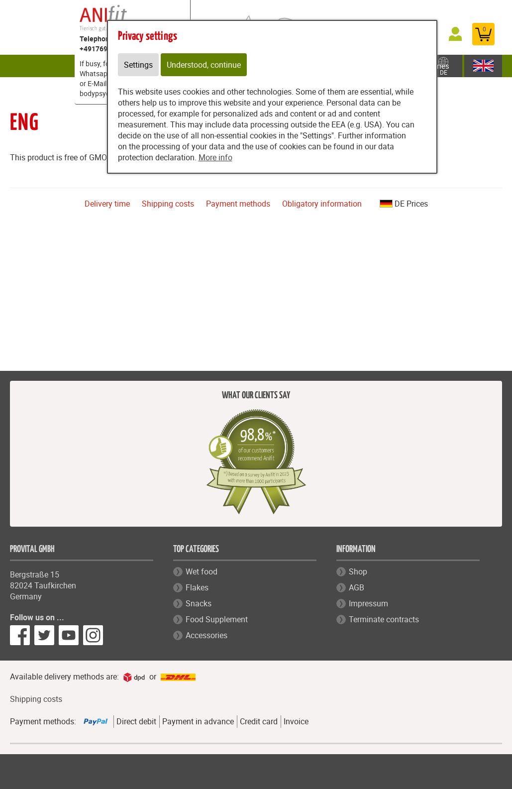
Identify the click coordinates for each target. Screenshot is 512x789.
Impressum (368, 603)
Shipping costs (168, 203)
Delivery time (107, 203)
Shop (358, 571)
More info (215, 157)
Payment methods (238, 203)
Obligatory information (322, 203)
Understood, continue (204, 64)
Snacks (198, 603)
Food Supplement (217, 619)
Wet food (201, 571)
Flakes (197, 587)
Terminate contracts (384, 619)
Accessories (206, 635)
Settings (138, 64)
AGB (356, 587)
